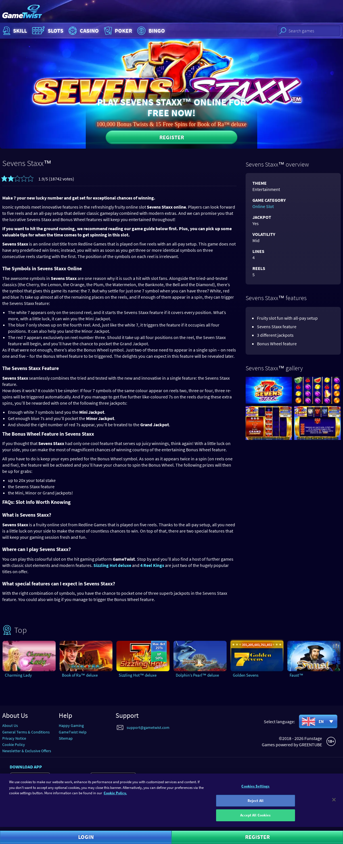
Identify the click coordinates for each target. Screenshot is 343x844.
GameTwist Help (73, 732)
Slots (47, 30)
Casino (83, 30)
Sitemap (66, 738)
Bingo (150, 30)
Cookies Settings (255, 789)
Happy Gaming (71, 725)
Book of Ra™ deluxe (80, 675)
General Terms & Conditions (26, 732)
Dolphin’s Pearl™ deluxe (197, 675)
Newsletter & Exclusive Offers (26, 750)
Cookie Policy (13, 744)
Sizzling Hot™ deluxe (137, 675)
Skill (14, 30)
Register (171, 137)
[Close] (334, 803)
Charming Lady (18, 675)
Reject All (255, 804)
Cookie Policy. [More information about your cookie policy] (115, 796)
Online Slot (263, 206)
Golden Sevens (245, 675)
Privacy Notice (14, 738)
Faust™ (296, 675)
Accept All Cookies (255, 818)
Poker (117, 30)
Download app (26, 767)
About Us (10, 725)
